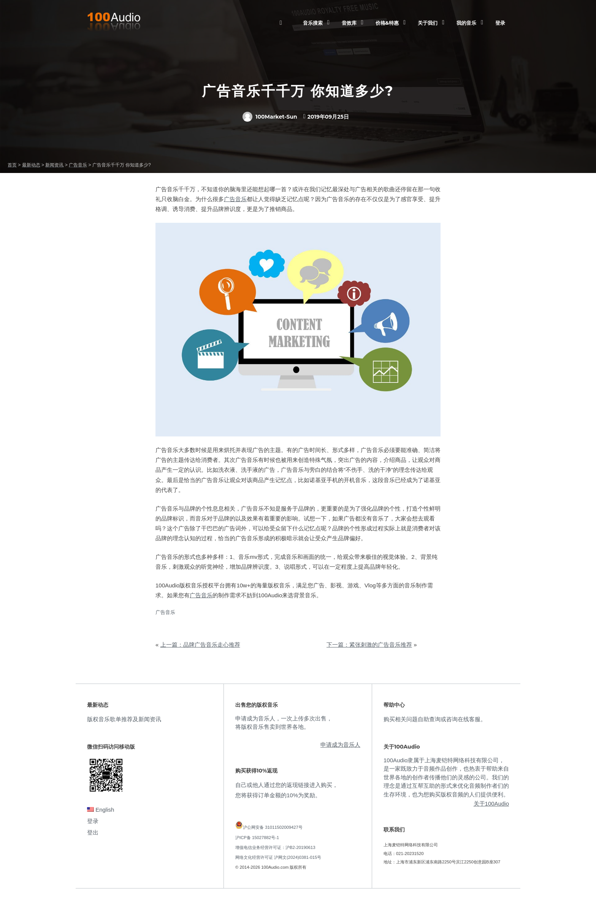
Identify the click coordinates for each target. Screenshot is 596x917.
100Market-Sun (270, 116)
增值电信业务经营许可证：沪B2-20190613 (275, 847)
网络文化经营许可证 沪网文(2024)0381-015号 (278, 857)
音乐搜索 (313, 23)
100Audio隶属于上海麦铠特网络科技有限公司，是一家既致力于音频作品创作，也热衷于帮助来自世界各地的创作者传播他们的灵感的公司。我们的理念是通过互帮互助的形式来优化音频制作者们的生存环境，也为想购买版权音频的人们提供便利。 (446, 777)
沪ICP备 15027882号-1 (257, 837)
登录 (500, 23)
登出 (92, 832)
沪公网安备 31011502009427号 (273, 827)
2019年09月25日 (328, 116)
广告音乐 (235, 199)
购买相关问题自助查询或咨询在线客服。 (435, 719)
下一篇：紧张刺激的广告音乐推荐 (369, 644)
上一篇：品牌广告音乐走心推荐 (200, 644)
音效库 (349, 23)
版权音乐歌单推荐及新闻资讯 (124, 719)
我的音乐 (466, 23)
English (100, 809)
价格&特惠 (387, 23)
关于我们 (427, 23)
